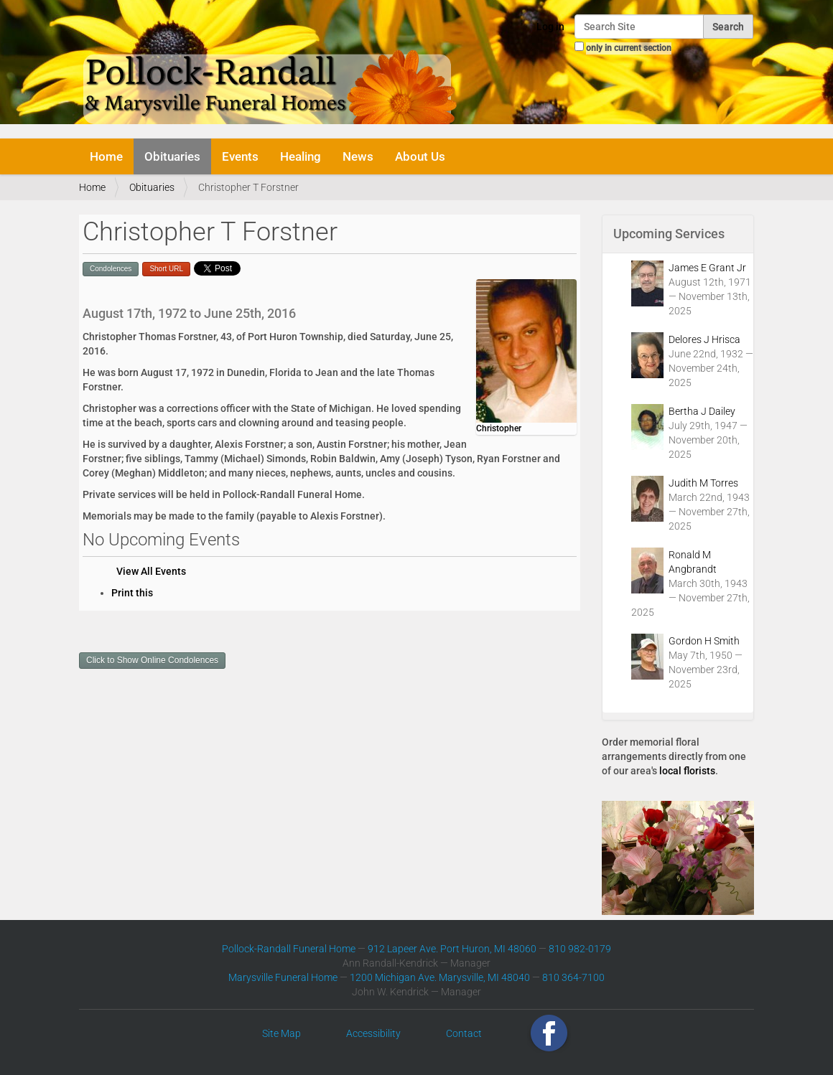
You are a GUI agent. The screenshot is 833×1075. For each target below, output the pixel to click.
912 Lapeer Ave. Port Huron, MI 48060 (452, 948)
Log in (550, 26)
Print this (132, 592)
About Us (420, 156)
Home (106, 156)
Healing (300, 156)
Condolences (110, 269)
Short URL (166, 269)
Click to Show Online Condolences (152, 660)
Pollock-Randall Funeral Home (288, 948)
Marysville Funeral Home (283, 977)
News (358, 156)
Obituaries (172, 156)
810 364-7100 (573, 977)
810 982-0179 (580, 948)
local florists (687, 770)
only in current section (628, 48)
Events (240, 156)
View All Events (151, 571)
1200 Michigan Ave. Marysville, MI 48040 (440, 977)
